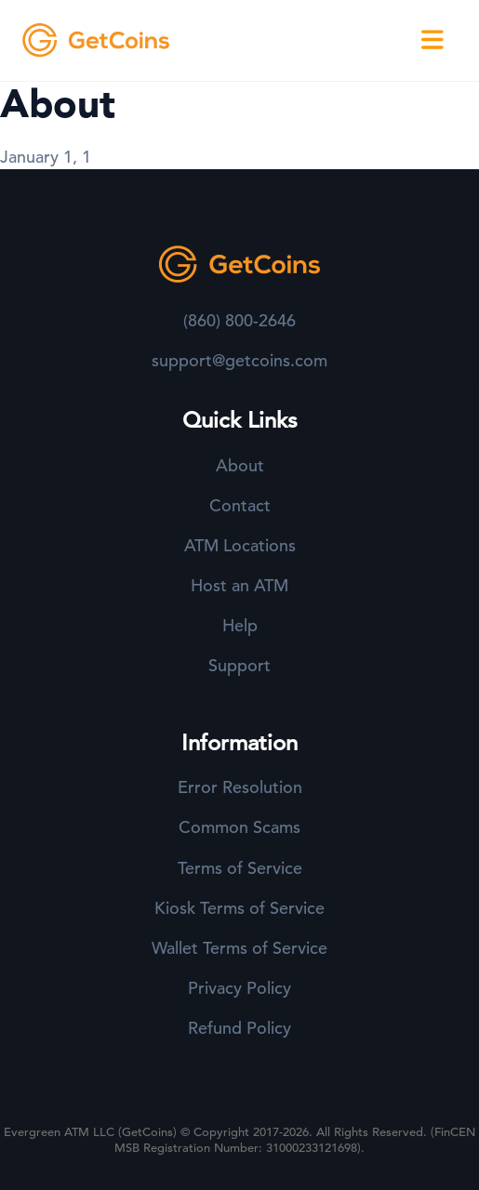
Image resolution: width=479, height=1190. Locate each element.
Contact (240, 505)
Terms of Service (240, 868)
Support (239, 665)
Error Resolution (240, 787)
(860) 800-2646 (239, 320)
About (240, 465)
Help (240, 625)
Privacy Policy (239, 987)
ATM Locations (240, 545)
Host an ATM (239, 585)
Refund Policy (239, 1027)
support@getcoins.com (239, 360)
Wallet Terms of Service (239, 948)
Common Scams (239, 827)
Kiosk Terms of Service (239, 908)
